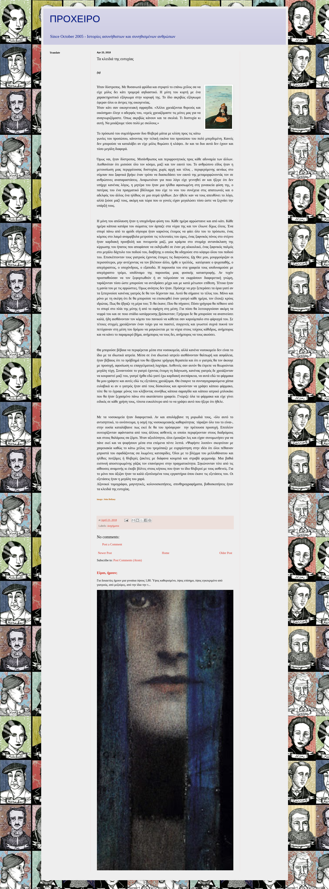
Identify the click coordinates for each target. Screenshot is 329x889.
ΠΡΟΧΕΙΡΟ (75, 18)
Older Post (225, 553)
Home (165, 553)
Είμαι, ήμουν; (107, 573)
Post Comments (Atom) (127, 560)
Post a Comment (112, 544)
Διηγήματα (113, 525)
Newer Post (105, 553)
